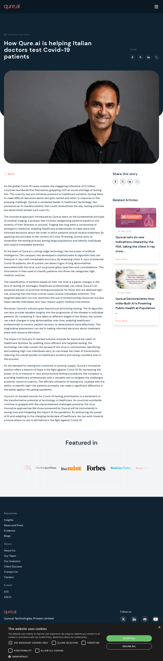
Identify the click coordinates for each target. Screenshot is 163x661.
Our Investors (12, 561)
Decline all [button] (129, 646)
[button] (55, 657)
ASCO (7, 597)
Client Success (13, 566)
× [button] (159, 627)
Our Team (10, 556)
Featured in (81, 443)
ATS (6, 592)
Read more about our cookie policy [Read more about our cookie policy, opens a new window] (70, 637)
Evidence (9, 530)
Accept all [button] (129, 638)
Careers (9, 577)
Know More (121, 259)
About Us (9, 550)
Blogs (7, 536)
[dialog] (81, 642)
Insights (8, 520)
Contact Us (11, 572)
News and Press (13, 525)
